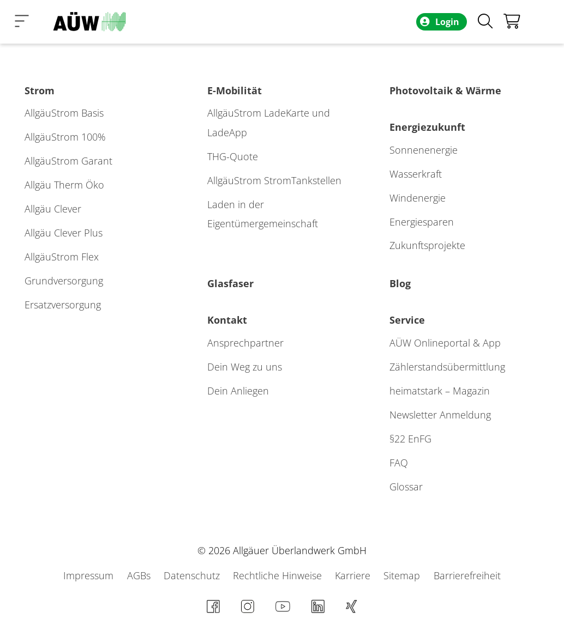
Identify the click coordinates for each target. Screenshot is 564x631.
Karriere (354, 575)
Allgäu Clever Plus (64, 232)
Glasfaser (230, 283)
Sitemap (403, 575)
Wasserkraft (415, 173)
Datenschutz (193, 575)
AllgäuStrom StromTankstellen (274, 180)
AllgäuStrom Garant (68, 160)
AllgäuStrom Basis (64, 112)
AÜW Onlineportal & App (445, 342)
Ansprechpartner (245, 342)
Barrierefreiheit (467, 575)
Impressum (89, 575)
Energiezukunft (427, 127)
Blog (400, 283)
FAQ (398, 462)
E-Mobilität (234, 90)
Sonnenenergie (423, 149)
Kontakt (227, 319)
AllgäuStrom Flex (62, 256)
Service (407, 319)
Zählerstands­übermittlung (447, 366)
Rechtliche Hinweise (279, 575)
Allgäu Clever (53, 208)
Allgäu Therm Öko (64, 184)
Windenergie (417, 197)
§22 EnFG (410, 438)
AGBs (140, 575)
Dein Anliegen (238, 390)
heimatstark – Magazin (439, 390)
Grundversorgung (64, 280)
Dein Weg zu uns (244, 366)
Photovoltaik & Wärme (445, 90)
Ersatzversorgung (63, 304)
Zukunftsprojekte (427, 245)
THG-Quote (232, 156)
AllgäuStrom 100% (65, 136)
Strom (40, 90)
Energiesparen (421, 221)
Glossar (406, 486)
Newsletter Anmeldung (440, 414)
